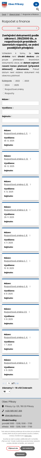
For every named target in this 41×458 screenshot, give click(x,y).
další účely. (28, 436)
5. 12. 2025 (8, 191)
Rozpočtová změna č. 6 (17, 286)
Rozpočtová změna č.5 (17, 312)
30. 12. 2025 (9, 140)
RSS (27, 28)
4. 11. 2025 (8, 242)
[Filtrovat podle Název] (20, 103)
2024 (7, 85)
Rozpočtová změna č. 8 (17, 235)
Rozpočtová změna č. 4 (17, 337)
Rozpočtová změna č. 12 (18, 159)
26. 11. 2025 (9, 217)
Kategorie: (7, 80)
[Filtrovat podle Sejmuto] (20, 120)
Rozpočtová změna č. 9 (17, 210)
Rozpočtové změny (14, 89)
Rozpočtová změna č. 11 (17, 133)
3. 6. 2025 (8, 370)
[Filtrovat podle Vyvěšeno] (20, 112)
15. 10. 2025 (9, 268)
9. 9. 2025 (8, 293)
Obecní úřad (14, 14)
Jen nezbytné (28, 448)
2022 (17, 80)
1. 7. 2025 (8, 344)
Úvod (4, 14)
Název (5, 99)
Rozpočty (9, 93)
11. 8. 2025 (8, 319)
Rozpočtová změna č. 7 (17, 261)
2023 (27, 80)
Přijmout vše (13, 448)
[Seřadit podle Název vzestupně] (9, 98)
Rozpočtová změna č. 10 (18, 184)
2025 (16, 85)
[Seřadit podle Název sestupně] (9, 99)
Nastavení (20, 454)
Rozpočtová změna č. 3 (17, 363)
